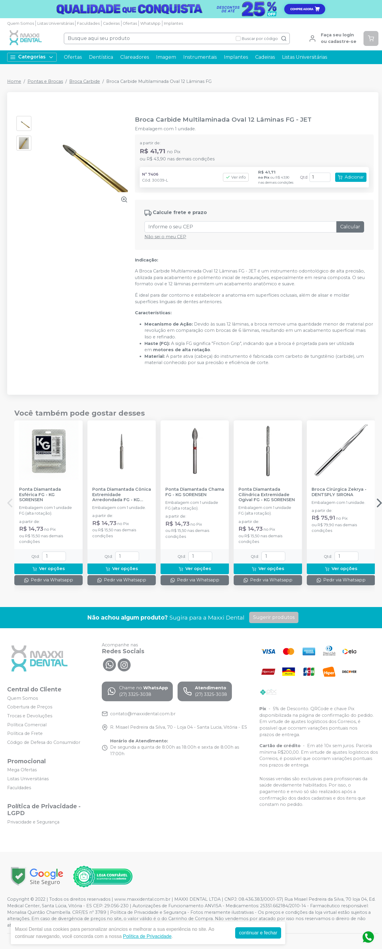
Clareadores (134, 57)
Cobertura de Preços (29, 707)
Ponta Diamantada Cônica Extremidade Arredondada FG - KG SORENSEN (121, 494)
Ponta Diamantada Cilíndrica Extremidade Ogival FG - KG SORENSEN (266, 494)
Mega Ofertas (22, 770)
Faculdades (88, 23)
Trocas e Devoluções (29, 716)
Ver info (236, 177)
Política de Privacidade (147, 936)
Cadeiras (111, 23)
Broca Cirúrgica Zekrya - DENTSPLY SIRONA (339, 492)
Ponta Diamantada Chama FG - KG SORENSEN (194, 492)
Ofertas (130, 23)
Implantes (173, 23)
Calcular (350, 227)
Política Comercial (27, 724)
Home (14, 81)
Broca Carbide (84, 81)
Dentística (101, 57)
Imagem (166, 57)
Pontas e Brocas (45, 81)
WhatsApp (150, 23)
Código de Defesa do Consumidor (43, 742)
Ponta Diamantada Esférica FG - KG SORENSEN (40, 494)
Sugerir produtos (274, 617)
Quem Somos (20, 23)
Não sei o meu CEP (165, 236)
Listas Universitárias (55, 23)
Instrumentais (200, 57)
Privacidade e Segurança (33, 822)
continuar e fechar (258, 932)
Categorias (32, 57)
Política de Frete (25, 733)
